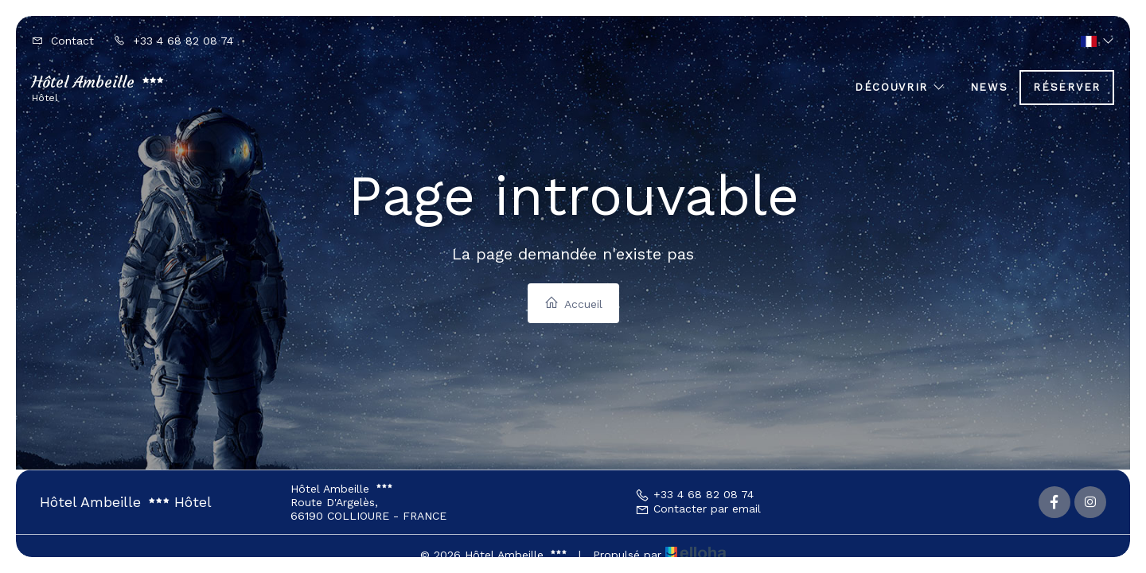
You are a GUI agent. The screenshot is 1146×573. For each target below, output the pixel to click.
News (989, 87)
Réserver (1067, 87)
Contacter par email (698, 508)
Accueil (573, 302)
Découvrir (900, 87)
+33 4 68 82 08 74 (694, 494)
